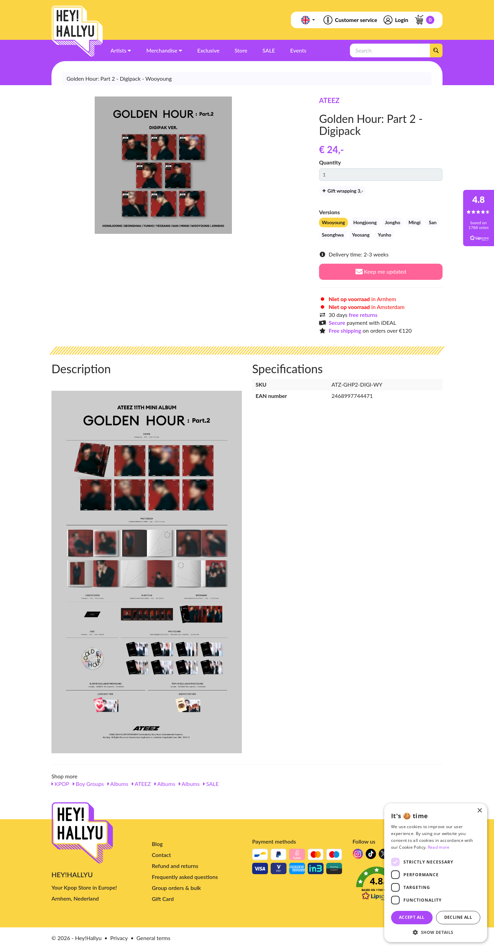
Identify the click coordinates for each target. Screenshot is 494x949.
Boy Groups (88, 783)
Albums (117, 783)
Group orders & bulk (176, 887)
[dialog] (435, 872)
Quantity (330, 162)
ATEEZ (329, 100)
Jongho (392, 222)
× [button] (479, 810)
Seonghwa (333, 235)
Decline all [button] (458, 917)
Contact (161, 854)
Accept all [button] (412, 917)
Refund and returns (175, 865)
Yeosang (360, 235)
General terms (153, 938)
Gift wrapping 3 (342, 191)
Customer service (349, 19)
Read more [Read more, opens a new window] (439, 847)
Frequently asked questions (185, 876)
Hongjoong (365, 222)
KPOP (60, 783)
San (432, 222)
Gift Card (163, 898)
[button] (435, 932)
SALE (211, 783)
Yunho (384, 235)
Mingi (415, 222)
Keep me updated (381, 271)
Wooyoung (333, 222)
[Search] (436, 50)
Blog (157, 844)
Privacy (119, 938)
